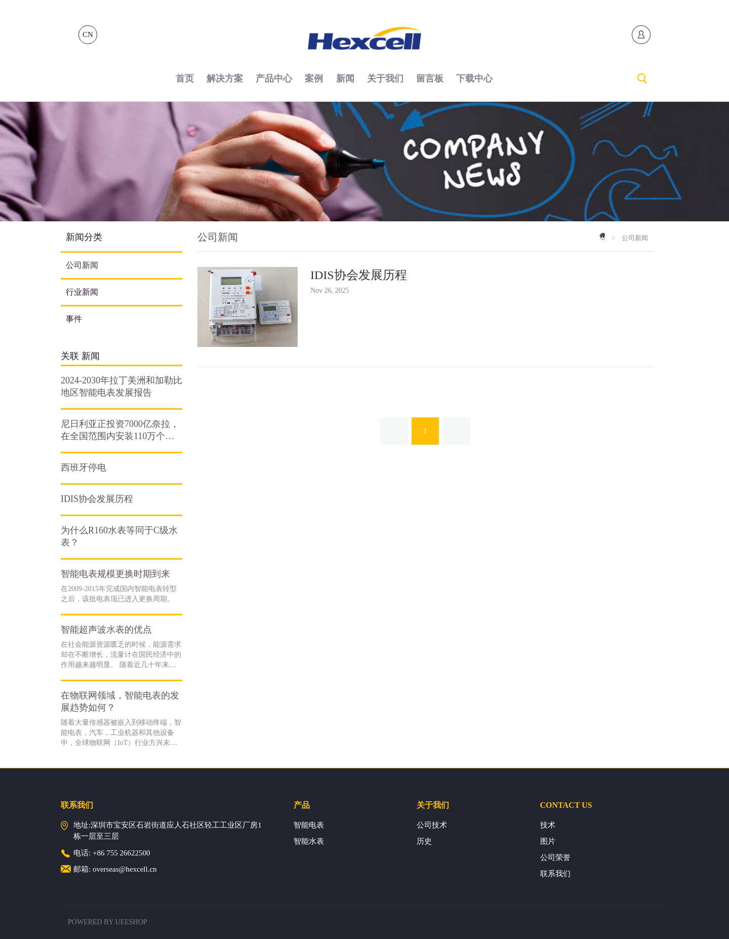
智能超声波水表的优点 (106, 629)
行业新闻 (82, 292)
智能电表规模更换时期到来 (115, 574)
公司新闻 (82, 265)
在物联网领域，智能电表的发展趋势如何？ (120, 701)
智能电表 (309, 825)
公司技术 (432, 825)
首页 (185, 78)
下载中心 (474, 78)
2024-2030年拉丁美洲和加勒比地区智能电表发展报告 (121, 386)
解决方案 (225, 78)
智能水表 (309, 841)
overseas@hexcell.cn (125, 869)
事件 (74, 319)
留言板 (429, 78)
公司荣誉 (555, 857)
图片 (547, 841)
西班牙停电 (83, 467)
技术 (547, 825)
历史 (424, 841)
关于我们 (385, 78)
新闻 (345, 78)
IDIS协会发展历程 (97, 499)
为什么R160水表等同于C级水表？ (119, 536)
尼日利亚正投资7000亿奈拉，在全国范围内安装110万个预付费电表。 (120, 430)
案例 (314, 78)
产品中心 (274, 78)
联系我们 (555, 874)
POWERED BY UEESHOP (107, 922)
